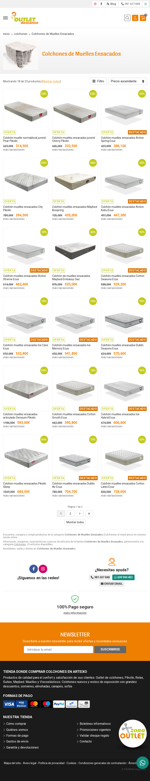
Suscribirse (110, 649)
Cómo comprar (16, 724)
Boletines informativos (95, 724)
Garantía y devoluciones (22, 747)
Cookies (71, 763)
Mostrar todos (51, 81)
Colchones (20, 544)
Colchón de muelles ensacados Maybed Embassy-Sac (71, 277)
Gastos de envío (17, 741)
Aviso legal (29, 763)
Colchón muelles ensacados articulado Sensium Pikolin (20, 416)
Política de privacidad (51, 763)
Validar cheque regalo (94, 735)
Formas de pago (17, 735)
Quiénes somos (17, 730)
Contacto (86, 741)
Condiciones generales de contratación (102, 763)
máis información (75, 612)
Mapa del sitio (12, 763)
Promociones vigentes (95, 730)
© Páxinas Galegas (134, 769)
